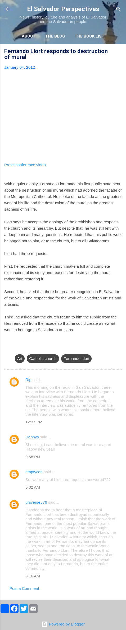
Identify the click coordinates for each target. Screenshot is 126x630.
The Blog (55, 36)
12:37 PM (33, 422)
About (28, 36)
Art (19, 358)
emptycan (34, 472)
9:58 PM (32, 457)
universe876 (36, 502)
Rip (28, 379)
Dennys (32, 437)
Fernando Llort (76, 358)
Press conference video (25, 165)
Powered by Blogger (62, 624)
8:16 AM (32, 576)
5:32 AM (32, 487)
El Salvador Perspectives (63, 9)
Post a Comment (24, 588)
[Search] (118, 10)
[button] (118, 51)
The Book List (89, 36)
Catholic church (42, 358)
